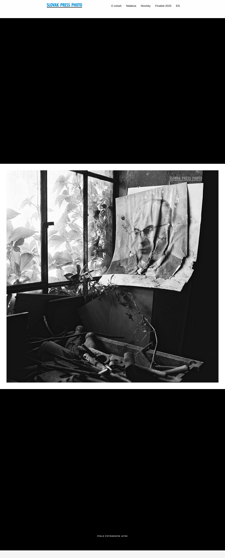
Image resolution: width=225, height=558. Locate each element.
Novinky (146, 5)
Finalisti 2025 (163, 5)
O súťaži (116, 5)
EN (178, 5)
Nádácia (131, 5)
